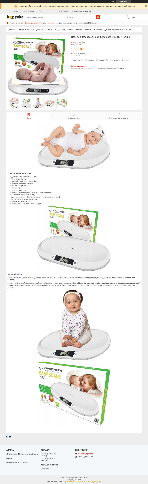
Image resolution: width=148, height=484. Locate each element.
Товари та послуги (16, 23)
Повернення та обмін (64, 30)
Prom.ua (84, 477)
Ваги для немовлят (46, 23)
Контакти (98, 30)
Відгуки (79, 30)
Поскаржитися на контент (74, 482)
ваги (29, 278)
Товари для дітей (31, 23)
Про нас (88, 30)
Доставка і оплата (44, 30)
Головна (11, 30)
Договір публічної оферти (116, 30)
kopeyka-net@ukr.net (85, 454)
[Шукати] (98, 17)
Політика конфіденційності (92, 482)
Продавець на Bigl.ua (74, 480)
